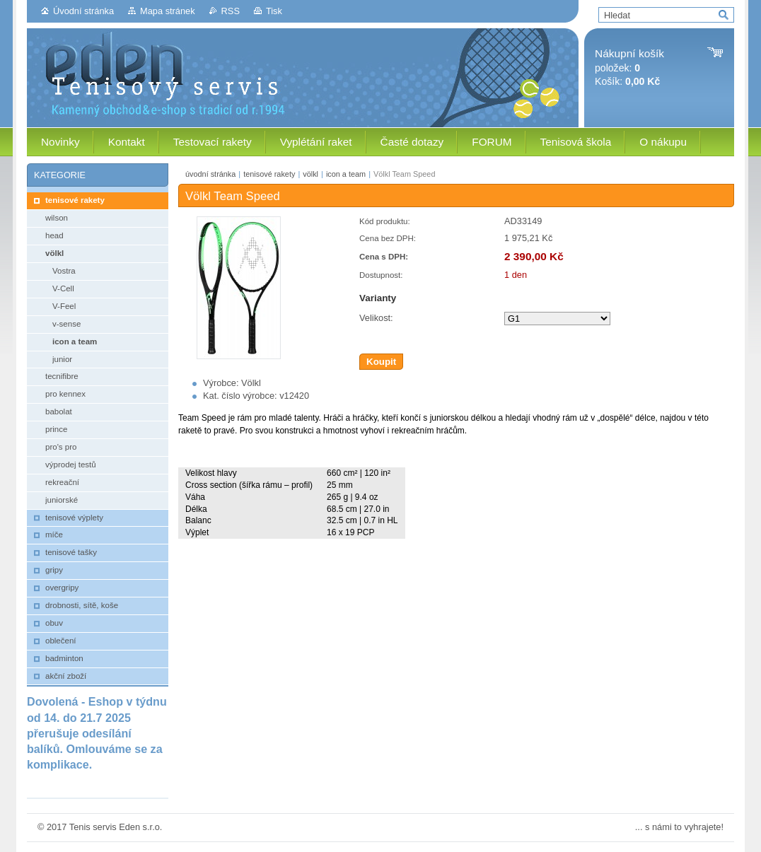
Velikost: (376, 318)
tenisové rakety (269, 174)
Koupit (381, 361)
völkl (310, 174)
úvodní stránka (210, 174)
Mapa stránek (167, 11)
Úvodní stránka (83, 11)
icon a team (346, 174)
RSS (230, 11)
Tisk (274, 11)
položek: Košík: (629, 67)
